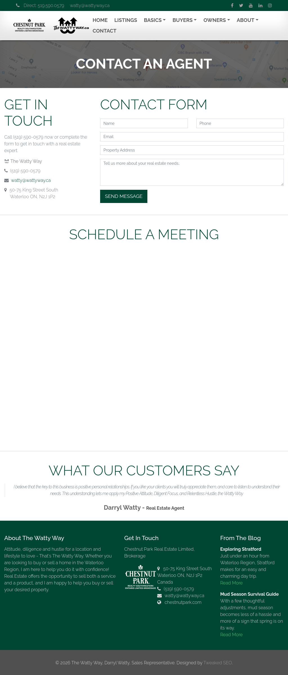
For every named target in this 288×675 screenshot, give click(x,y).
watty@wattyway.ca (89, 5)
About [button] (246, 20)
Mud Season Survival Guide (249, 594)
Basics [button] (152, 20)
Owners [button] (214, 20)
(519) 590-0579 (179, 589)
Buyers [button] (182, 20)
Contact (104, 31)
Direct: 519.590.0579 (40, 5)
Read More (231, 583)
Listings (125, 20)
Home (100, 20)
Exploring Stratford (240, 549)
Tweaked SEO (217, 662)
